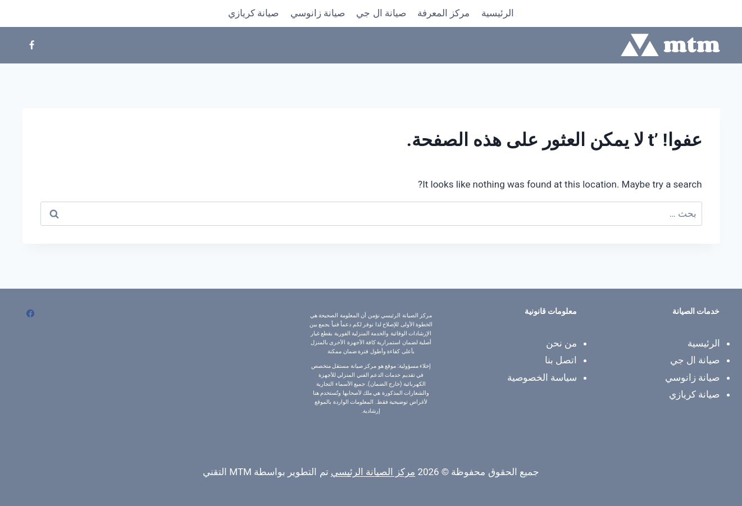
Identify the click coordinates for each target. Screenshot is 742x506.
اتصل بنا (561, 360)
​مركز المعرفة (443, 13)
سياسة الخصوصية (542, 377)
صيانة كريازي (253, 13)
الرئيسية (497, 13)
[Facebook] (32, 44)
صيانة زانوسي (317, 13)
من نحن (561, 343)
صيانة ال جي (381, 13)
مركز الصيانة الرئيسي (373, 471)
